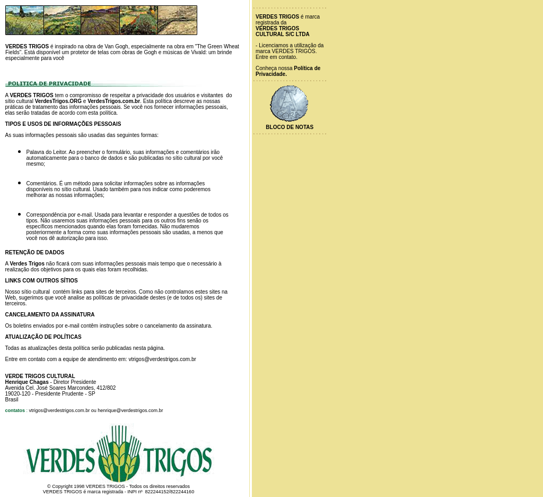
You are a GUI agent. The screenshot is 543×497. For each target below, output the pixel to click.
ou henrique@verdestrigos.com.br (127, 410)
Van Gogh (116, 46)
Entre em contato (276, 57)
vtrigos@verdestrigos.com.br (162, 359)
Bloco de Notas (289, 127)
